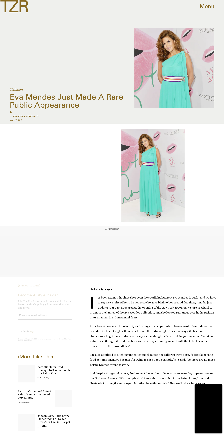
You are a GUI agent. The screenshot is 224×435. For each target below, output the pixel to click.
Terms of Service (65, 341)
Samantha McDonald (25, 116)
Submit (24, 334)
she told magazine (183, 336)
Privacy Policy (26, 343)
